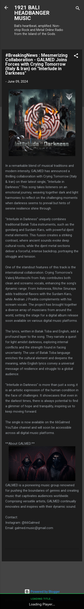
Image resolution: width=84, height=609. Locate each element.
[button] (76, 56)
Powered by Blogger (42, 592)
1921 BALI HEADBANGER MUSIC (32, 12)
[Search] (77, 9)
